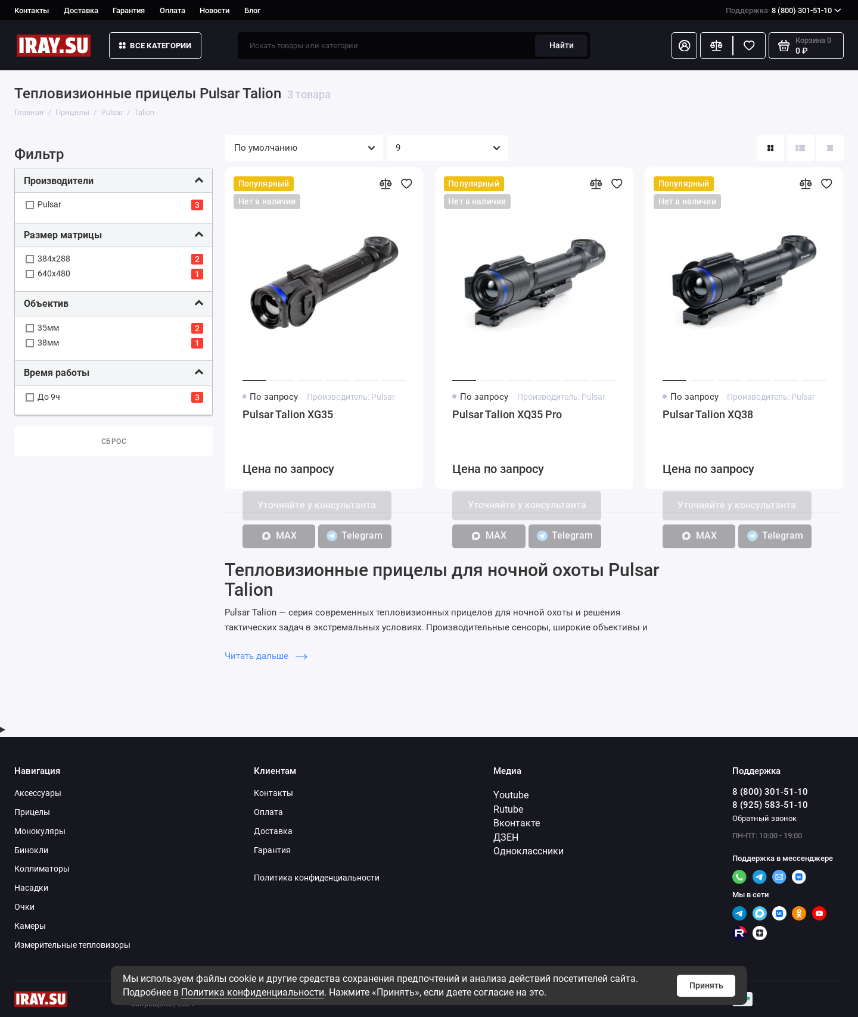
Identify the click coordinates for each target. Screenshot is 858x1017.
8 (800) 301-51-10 (783, 10)
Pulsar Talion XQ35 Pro (507, 415)
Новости (214, 10)
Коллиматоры (42, 868)
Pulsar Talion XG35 (288, 415)
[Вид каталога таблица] (829, 148)
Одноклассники (528, 851)
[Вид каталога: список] (800, 148)
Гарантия (129, 10)
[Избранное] (749, 45)
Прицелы (32, 812)
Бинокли (31, 850)
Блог (252, 10)
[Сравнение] (716, 45)
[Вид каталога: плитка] (770, 148)
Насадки (31, 887)
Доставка (81, 10)
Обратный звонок (764, 818)
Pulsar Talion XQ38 (708, 415)
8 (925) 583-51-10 (770, 805)
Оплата (172, 10)
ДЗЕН (505, 837)
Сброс (114, 441)
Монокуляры (40, 831)
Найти (561, 45)
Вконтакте (516, 823)
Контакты (31, 10)
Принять (706, 985)
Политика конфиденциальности (252, 992)
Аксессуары (37, 793)
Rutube (508, 809)
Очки (24, 907)
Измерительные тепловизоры (72, 945)
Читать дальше (266, 656)
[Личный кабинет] (684, 45)
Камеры (30, 926)
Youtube (511, 795)
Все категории (155, 45)
